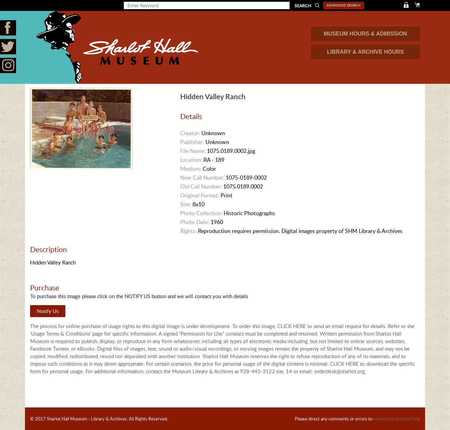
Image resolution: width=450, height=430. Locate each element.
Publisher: (192, 142)
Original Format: (199, 195)
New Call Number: (202, 177)
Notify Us (47, 311)
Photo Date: (194, 222)
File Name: (193, 151)
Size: (185, 204)
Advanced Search (343, 5)
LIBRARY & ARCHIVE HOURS (365, 52)
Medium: (190, 168)
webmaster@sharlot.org (396, 419)
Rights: (188, 231)
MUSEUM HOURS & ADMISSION (365, 34)
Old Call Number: (201, 186)
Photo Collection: (201, 213)
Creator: (190, 133)
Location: (191, 160)
